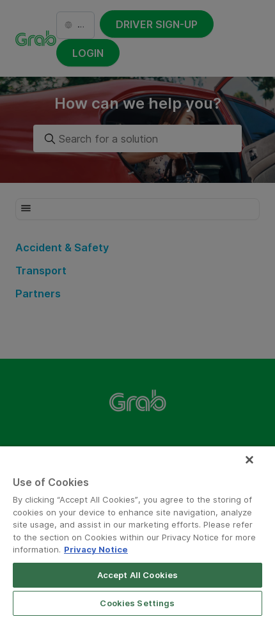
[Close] (249, 460)
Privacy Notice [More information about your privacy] (96, 549)
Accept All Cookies (137, 575)
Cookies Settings (137, 603)
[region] (137, 532)
